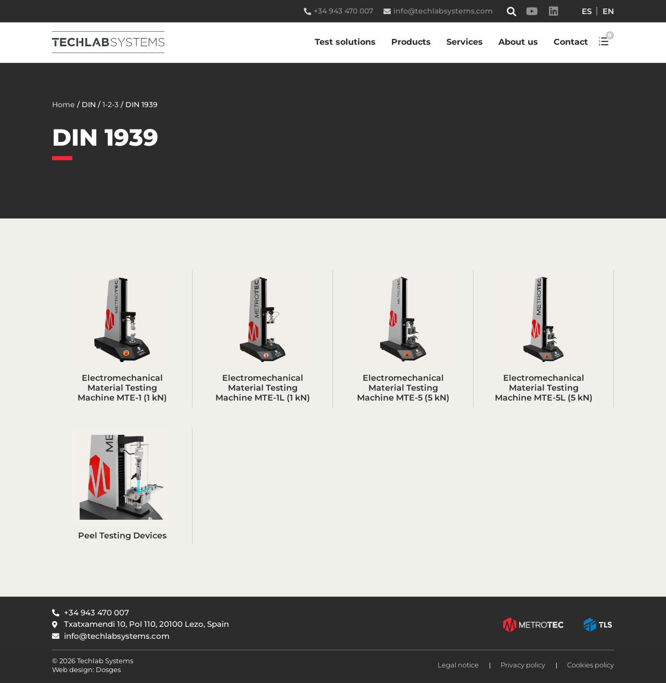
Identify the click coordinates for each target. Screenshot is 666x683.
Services (464, 42)
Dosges (107, 669)
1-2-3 (111, 104)
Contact (571, 42)
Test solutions (345, 42)
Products (411, 42)
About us (518, 42)
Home (63, 104)
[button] (511, 11)
